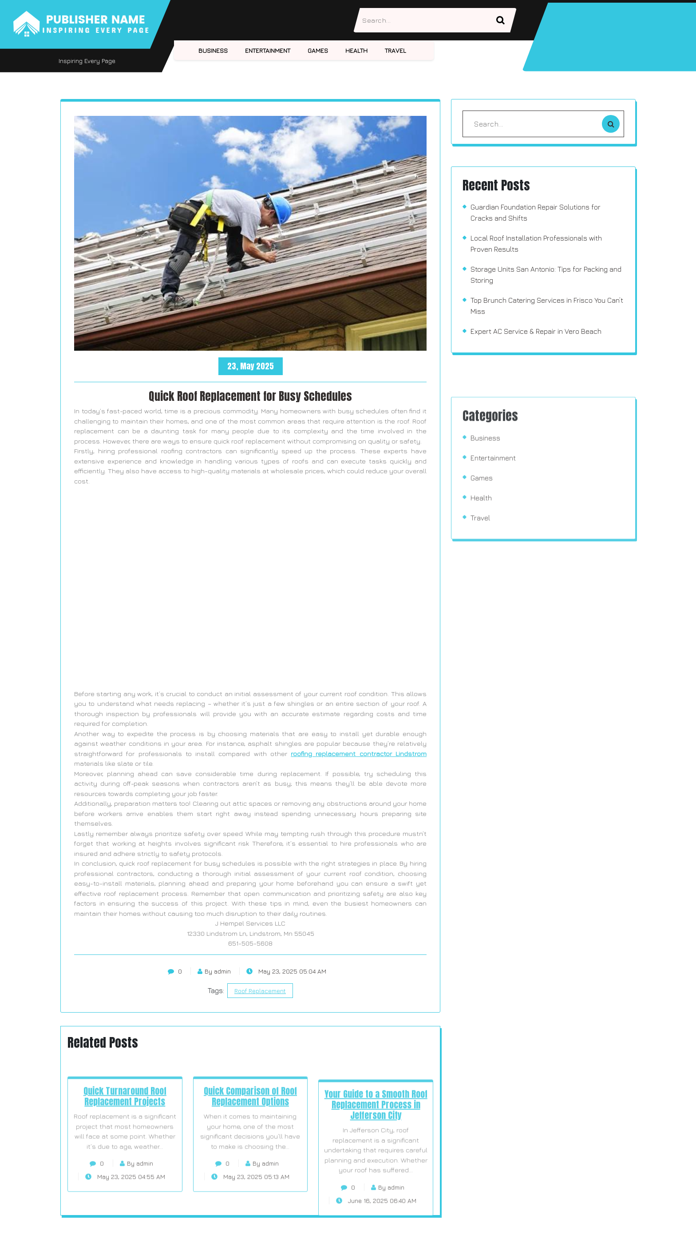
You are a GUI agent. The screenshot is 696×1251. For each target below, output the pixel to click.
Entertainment (267, 50)
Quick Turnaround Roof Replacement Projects (124, 1138)
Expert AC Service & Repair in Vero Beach (536, 331)
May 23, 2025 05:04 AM (286, 971)
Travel (395, 50)
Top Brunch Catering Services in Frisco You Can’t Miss (547, 305)
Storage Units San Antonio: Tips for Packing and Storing (546, 274)
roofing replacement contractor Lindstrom (359, 753)
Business (213, 50)
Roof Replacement (260, 990)
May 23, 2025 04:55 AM (125, 1219)
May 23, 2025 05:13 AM (250, 1219)
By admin (214, 971)
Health (356, 50)
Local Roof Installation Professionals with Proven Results (536, 243)
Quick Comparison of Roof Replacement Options (250, 1138)
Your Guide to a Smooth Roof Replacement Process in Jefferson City (375, 1154)
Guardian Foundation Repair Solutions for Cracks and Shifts (536, 212)
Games (318, 50)
